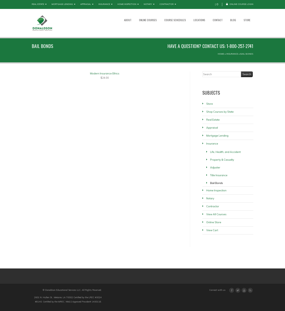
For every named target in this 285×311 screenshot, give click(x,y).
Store (247, 20)
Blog (233, 20)
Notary (149, 4)
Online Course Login (239, 4)
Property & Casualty (222, 159)
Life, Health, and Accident (225, 151)
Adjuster (215, 167)
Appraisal (87, 4)
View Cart (212, 230)
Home (221, 54)
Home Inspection (128, 4)
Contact (218, 20)
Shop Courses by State (220, 111)
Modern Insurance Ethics (104, 73)
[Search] (221, 74)
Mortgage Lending (63, 4)
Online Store (213, 222)
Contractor (167, 4)
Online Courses (148, 20)
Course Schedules (175, 20)
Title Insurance (218, 175)
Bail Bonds (216, 183)
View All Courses (216, 214)
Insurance (105, 4)
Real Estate (39, 4)
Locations (199, 20)
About (127, 20)
